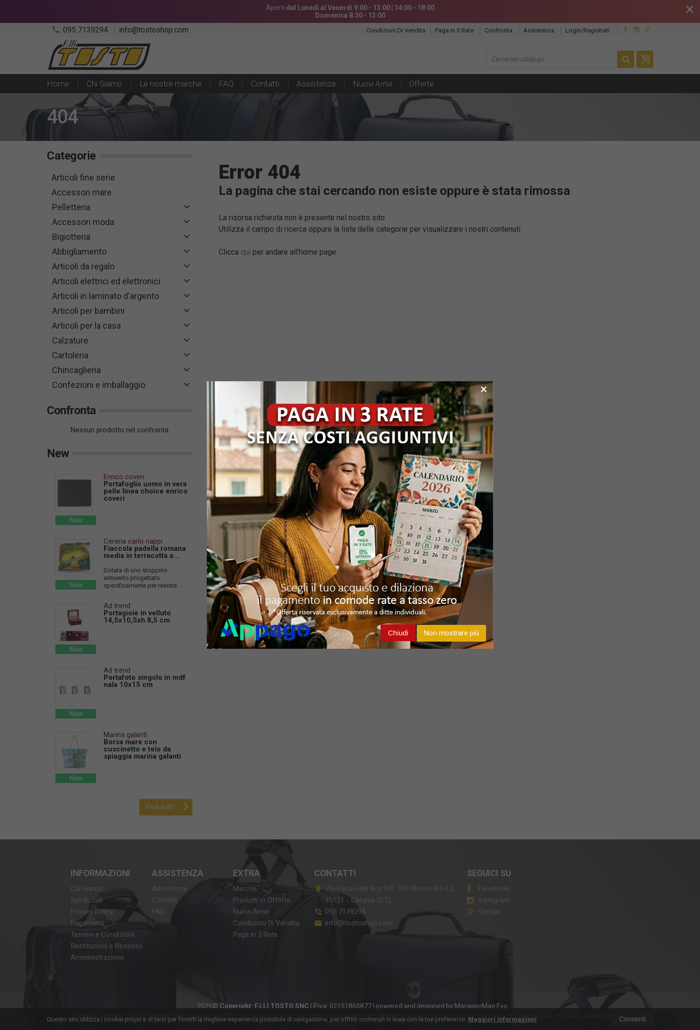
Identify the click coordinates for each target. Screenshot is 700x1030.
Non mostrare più (451, 633)
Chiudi (398, 633)
